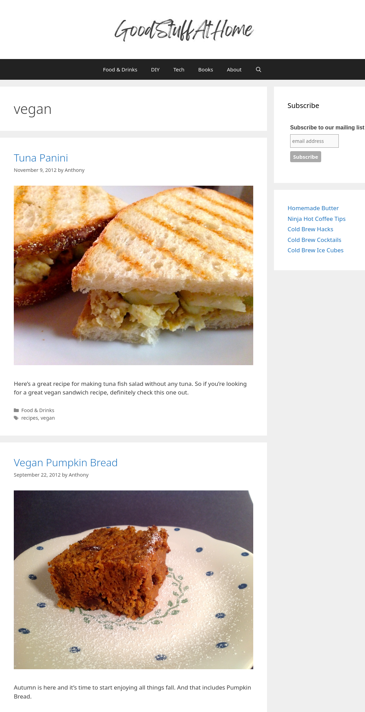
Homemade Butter (313, 208)
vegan (48, 417)
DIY (155, 69)
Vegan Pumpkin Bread (66, 462)
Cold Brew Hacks (311, 229)
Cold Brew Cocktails (315, 240)
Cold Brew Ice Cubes (316, 250)
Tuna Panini (41, 157)
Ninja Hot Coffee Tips (317, 219)
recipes (29, 417)
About (234, 69)
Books (205, 69)
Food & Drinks (120, 69)
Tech (178, 69)
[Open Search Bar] (258, 69)
